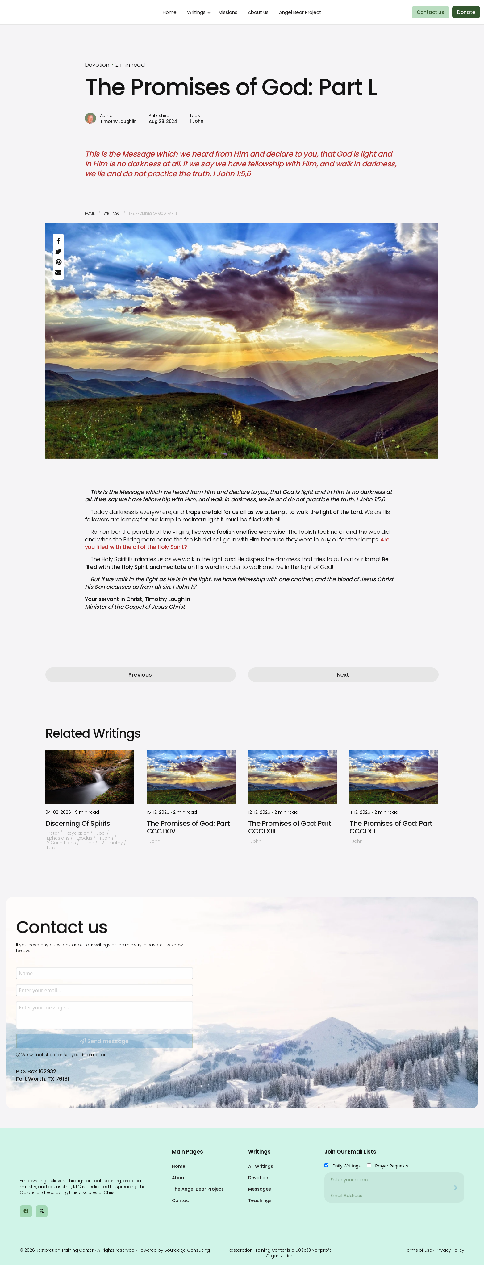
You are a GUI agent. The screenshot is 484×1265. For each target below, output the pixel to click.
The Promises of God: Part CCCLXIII (289, 827)
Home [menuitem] (170, 12)
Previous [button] (140, 674)
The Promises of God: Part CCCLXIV (188, 827)
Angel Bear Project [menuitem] (300, 12)
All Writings (260, 1166)
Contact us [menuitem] (430, 12)
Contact (181, 1200)
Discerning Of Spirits (77, 823)
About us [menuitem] (258, 12)
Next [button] (343, 674)
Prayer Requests (391, 1166)
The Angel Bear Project (197, 1189)
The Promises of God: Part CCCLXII (390, 827)
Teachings (260, 1200)
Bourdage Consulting (187, 1250)
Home (90, 213)
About (179, 1178)
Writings (112, 213)
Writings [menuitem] (196, 12)
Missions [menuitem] (228, 12)
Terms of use (418, 1250)
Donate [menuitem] (466, 12)
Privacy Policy (450, 1250)
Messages (259, 1189)
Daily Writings (346, 1166)
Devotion (258, 1178)
